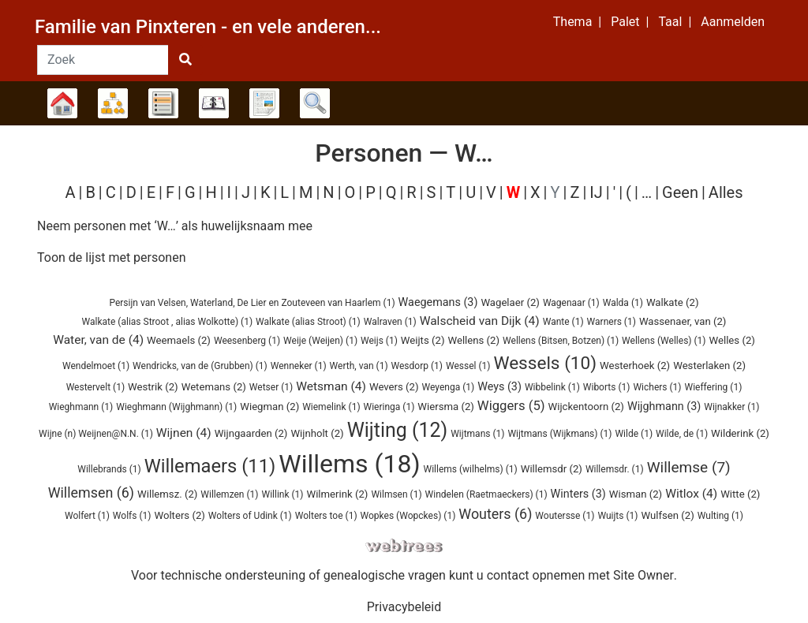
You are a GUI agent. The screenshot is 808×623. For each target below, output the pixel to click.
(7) (689, 467)
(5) (511, 405)
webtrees (404, 546)
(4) (480, 321)
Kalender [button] (214, 103)
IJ (595, 192)
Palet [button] (625, 21)
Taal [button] (670, 21)
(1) (252, 302)
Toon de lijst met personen (111, 257)
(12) (397, 430)
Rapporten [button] (264, 103)
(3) (438, 302)
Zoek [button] (315, 103)
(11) (210, 466)
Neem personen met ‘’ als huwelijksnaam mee (174, 225)
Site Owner (643, 575)
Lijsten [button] (163, 103)
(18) (349, 464)
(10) (545, 363)
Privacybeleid (404, 606)
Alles (726, 192)
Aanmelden (733, 21)
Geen (680, 192)
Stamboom (62, 103)
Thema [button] (573, 21)
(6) (91, 492)
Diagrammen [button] (113, 103)
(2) (510, 302)
